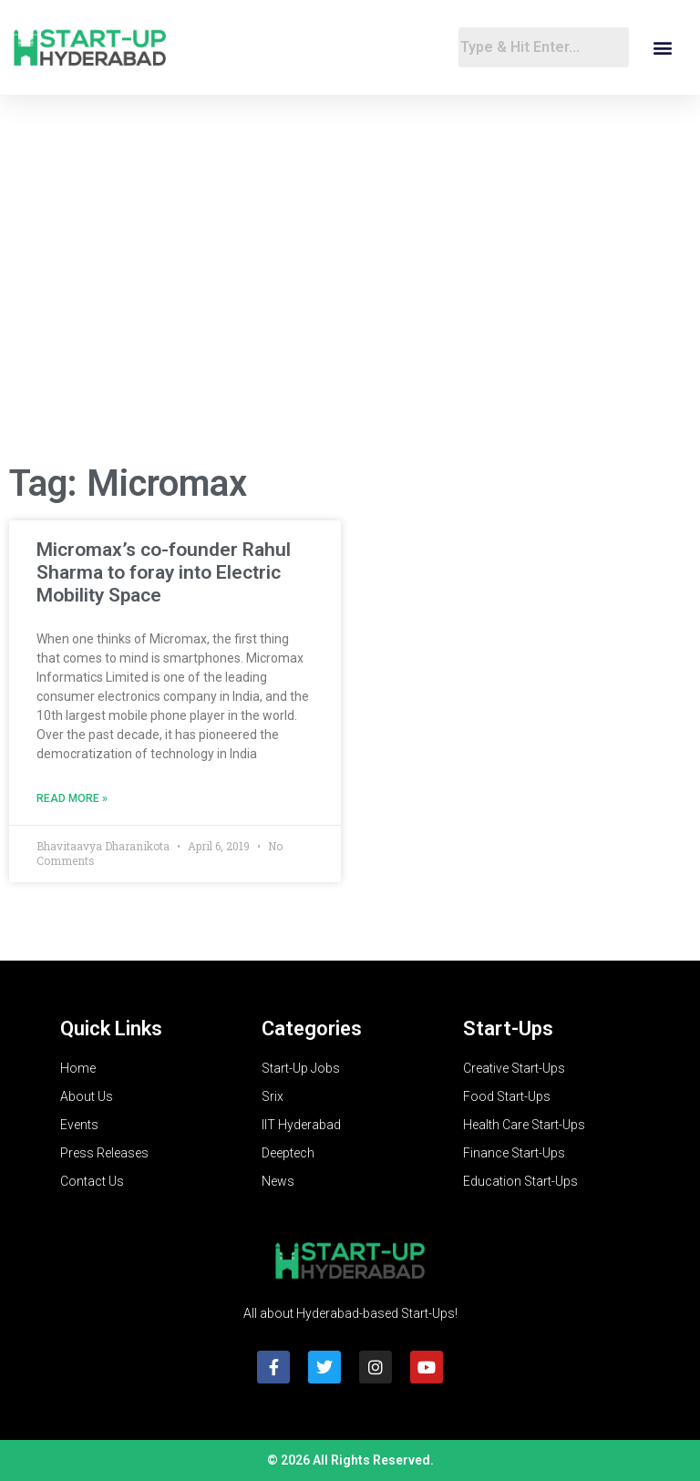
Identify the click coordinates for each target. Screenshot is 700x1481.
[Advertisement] (350, 301)
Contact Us (92, 1181)
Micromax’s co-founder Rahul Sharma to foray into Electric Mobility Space (163, 572)
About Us (86, 1096)
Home (78, 1068)
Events (79, 1124)
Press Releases (104, 1153)
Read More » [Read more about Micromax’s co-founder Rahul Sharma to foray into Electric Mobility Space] (72, 798)
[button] (662, 48)
